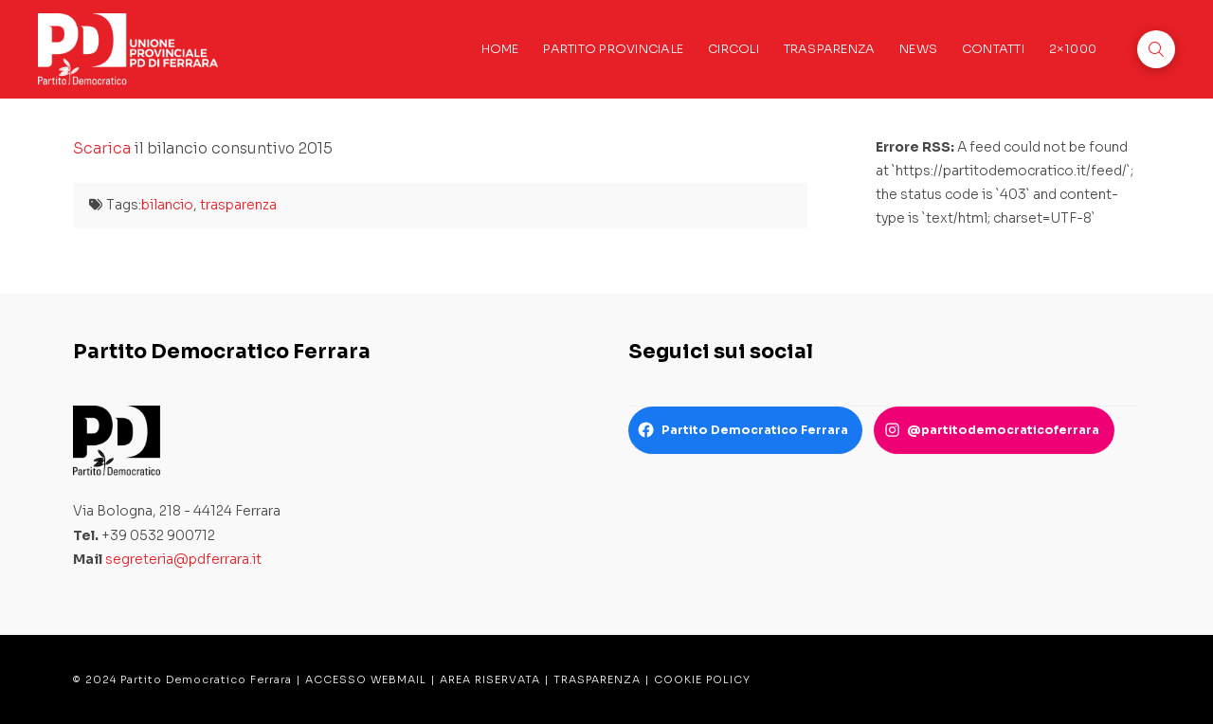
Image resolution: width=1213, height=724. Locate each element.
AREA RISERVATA (490, 679)
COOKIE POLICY (702, 679)
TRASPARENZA (597, 679)
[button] (1156, 49)
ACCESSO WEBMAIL (365, 679)
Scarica (102, 148)
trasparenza (238, 204)
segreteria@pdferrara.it (183, 559)
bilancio (167, 204)
